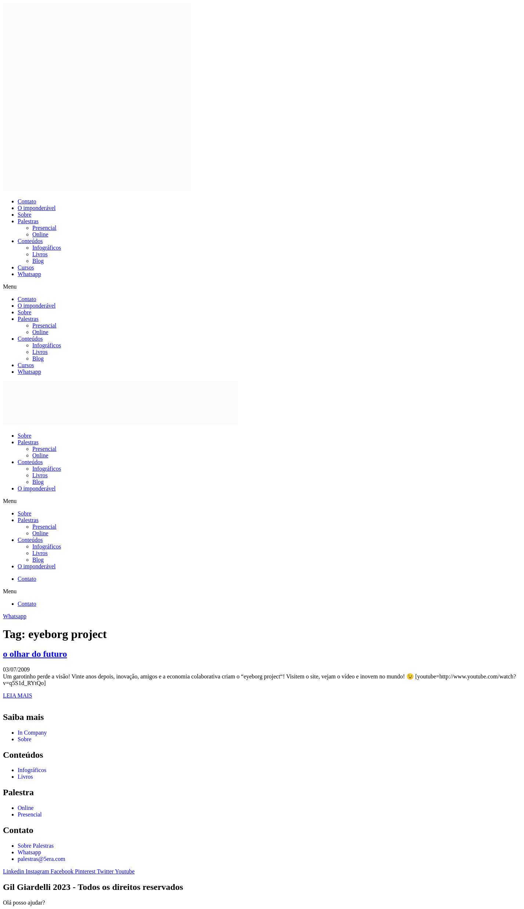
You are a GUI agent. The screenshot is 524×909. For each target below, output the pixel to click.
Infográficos (46, 248)
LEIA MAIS (17, 695)
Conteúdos (30, 241)
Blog (38, 261)
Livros (40, 254)
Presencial (44, 228)
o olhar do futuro (35, 654)
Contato (27, 201)
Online (40, 234)
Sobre (24, 214)
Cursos (26, 267)
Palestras (28, 221)
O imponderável (37, 208)
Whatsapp (29, 274)
